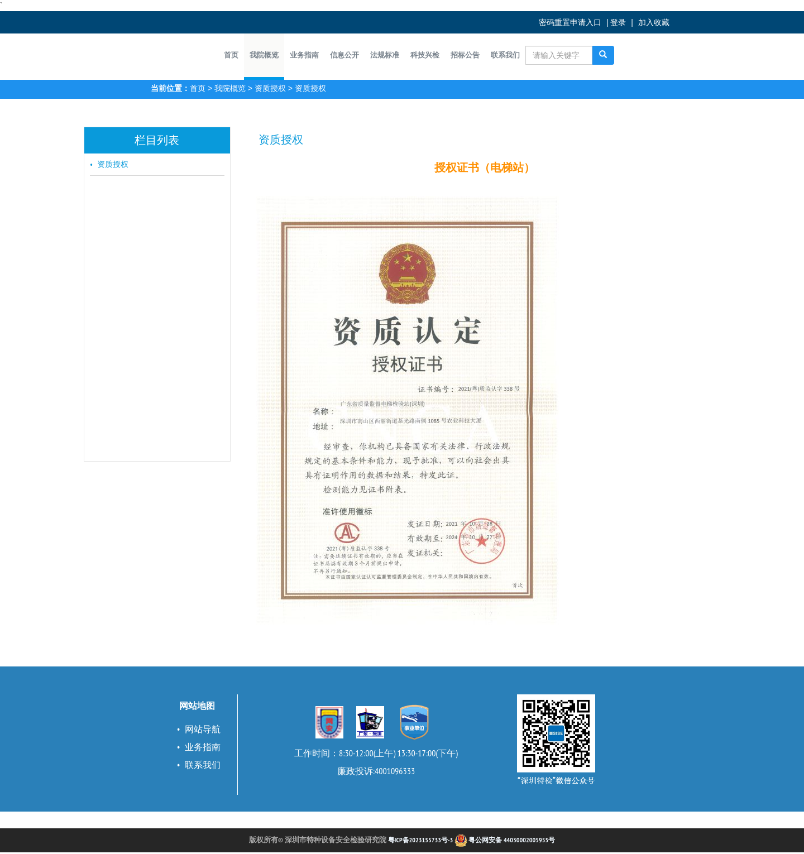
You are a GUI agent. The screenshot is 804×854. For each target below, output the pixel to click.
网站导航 (203, 729)
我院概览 (230, 88)
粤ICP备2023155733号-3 (420, 840)
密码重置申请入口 (570, 22)
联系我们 (203, 764)
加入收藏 (653, 22)
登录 (618, 22)
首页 (197, 88)
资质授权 (270, 88)
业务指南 (203, 746)
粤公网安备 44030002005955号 (504, 840)
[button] (264, 55)
